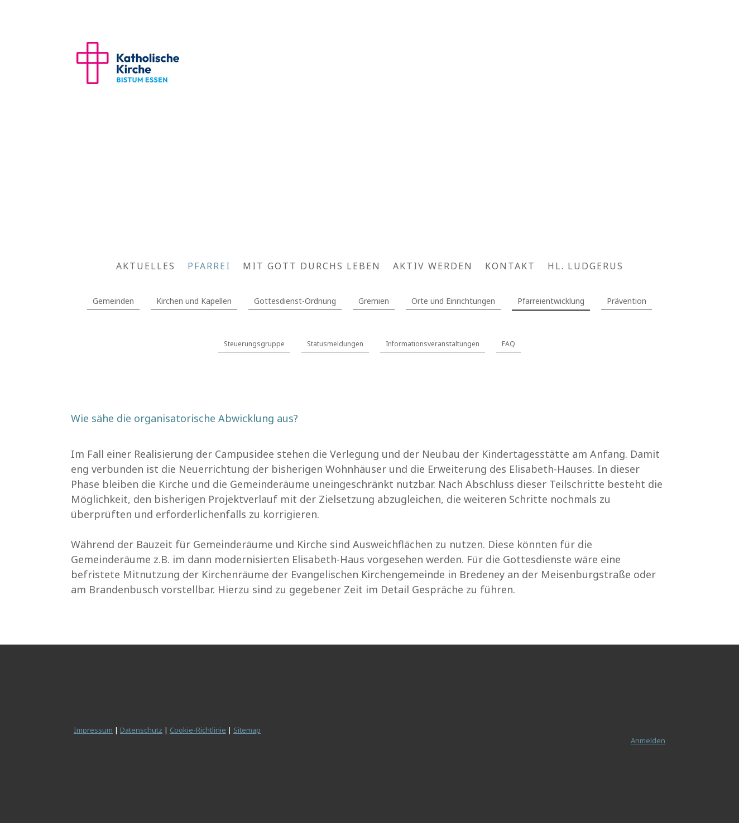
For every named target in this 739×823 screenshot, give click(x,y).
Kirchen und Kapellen (194, 301)
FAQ (508, 343)
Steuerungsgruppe (254, 343)
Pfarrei (209, 266)
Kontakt (510, 266)
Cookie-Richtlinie (198, 730)
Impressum (93, 730)
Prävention (626, 301)
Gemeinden (113, 301)
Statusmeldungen (335, 343)
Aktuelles (145, 266)
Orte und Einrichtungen (453, 301)
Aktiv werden (433, 266)
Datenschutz (141, 730)
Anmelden (648, 740)
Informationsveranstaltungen (432, 343)
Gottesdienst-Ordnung (295, 301)
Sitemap (247, 730)
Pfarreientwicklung (550, 301)
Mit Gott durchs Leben (312, 266)
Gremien (373, 301)
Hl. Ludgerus (585, 266)
